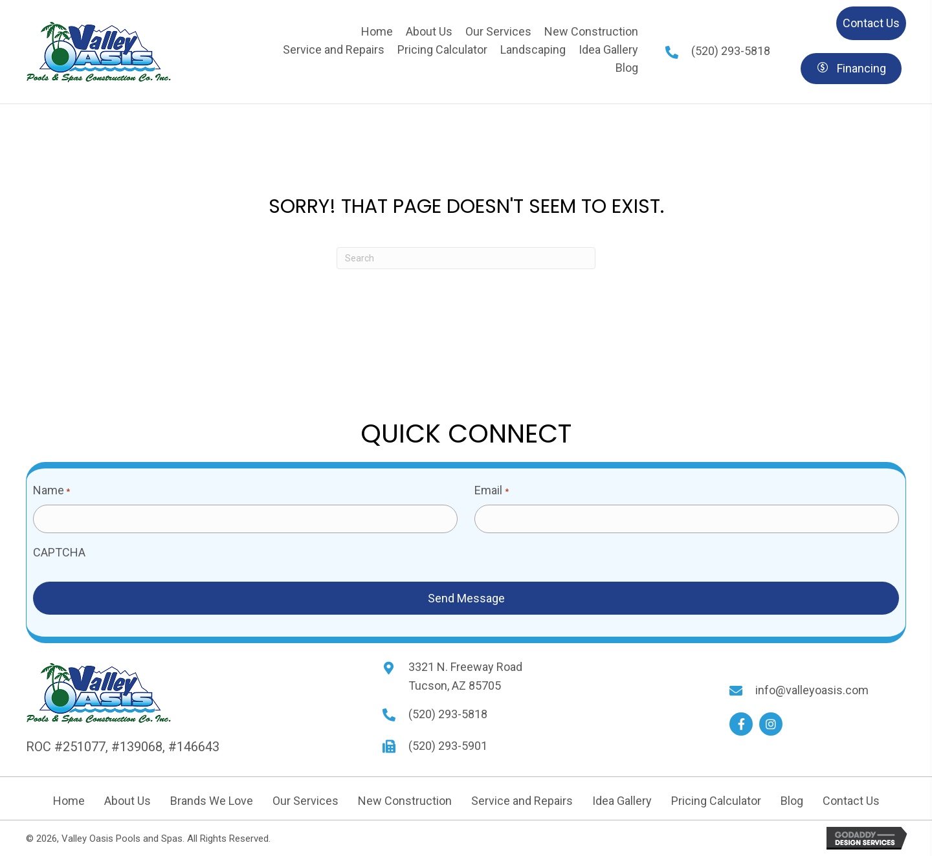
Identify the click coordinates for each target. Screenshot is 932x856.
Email (491, 491)
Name (51, 491)
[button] (741, 724)
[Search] (466, 258)
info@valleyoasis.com (812, 690)
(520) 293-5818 (730, 51)
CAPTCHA (59, 552)
